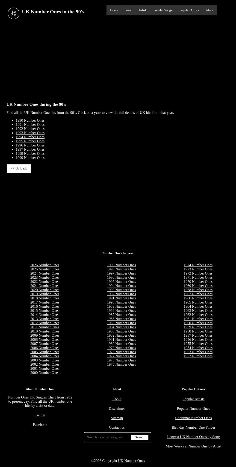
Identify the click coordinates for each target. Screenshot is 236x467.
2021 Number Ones (44, 286)
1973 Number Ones (198, 269)
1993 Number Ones (30, 133)
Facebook (40, 425)
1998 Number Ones (30, 153)
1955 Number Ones (198, 344)
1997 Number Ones (30, 149)
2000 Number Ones (44, 373)
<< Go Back (19, 168)
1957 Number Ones (198, 335)
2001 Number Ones (44, 368)
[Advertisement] (118, 59)
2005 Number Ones (44, 352)
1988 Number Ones (121, 310)
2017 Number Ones (44, 302)
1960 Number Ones (198, 323)
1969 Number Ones (198, 286)
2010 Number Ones (44, 331)
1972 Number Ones (198, 273)
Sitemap (117, 418)
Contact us (117, 427)
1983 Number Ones (121, 331)
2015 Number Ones (44, 310)
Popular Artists (189, 10)
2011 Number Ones (44, 327)
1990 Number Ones (30, 120)
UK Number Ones (131, 461)
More (209, 10)
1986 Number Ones (121, 319)
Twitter (40, 415)
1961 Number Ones (198, 319)
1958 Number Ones (198, 331)
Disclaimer (117, 408)
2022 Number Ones (44, 282)
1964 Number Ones (198, 306)
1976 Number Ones (121, 360)
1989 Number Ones (121, 306)
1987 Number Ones (121, 315)
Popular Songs (162, 10)
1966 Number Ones (198, 298)
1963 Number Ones (198, 310)
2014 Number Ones (44, 315)
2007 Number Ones (44, 344)
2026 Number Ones (44, 265)
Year (128, 10)
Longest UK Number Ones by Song (193, 437)
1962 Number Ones (198, 315)
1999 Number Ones (30, 158)
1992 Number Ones (30, 129)
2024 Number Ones (44, 273)
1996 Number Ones (30, 145)
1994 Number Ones (30, 137)
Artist (142, 10)
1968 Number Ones (198, 290)
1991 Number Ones (30, 124)
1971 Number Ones (198, 277)
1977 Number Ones (121, 356)
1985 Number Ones (121, 323)
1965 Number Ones (198, 302)
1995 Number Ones (30, 141)
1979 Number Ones (121, 348)
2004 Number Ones (44, 356)
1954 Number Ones (198, 348)
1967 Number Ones (198, 294)
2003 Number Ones (44, 360)
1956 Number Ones (198, 339)
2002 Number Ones (44, 364)
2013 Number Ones (44, 319)
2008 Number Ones (44, 339)
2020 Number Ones (44, 290)
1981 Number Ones (121, 339)
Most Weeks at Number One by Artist (193, 446)
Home (114, 10)
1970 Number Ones (198, 282)
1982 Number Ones (121, 335)
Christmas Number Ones (193, 418)
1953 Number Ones (198, 352)
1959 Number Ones (198, 327)
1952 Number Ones (198, 356)
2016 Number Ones (44, 306)
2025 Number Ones (44, 269)
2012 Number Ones (44, 323)
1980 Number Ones (121, 344)
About (116, 399)
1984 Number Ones (121, 327)
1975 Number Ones (121, 364)
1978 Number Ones (121, 352)
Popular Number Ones (193, 408)
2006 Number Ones (44, 348)
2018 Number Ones (44, 298)
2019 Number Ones (44, 294)
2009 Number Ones (44, 335)
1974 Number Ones (198, 265)
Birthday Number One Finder (193, 427)
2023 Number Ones (44, 277)
